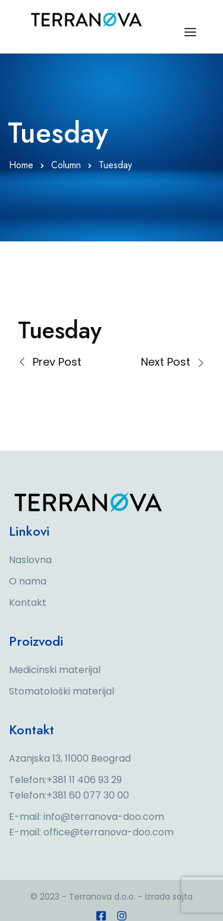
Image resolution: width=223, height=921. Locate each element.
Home (21, 165)
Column (66, 165)
